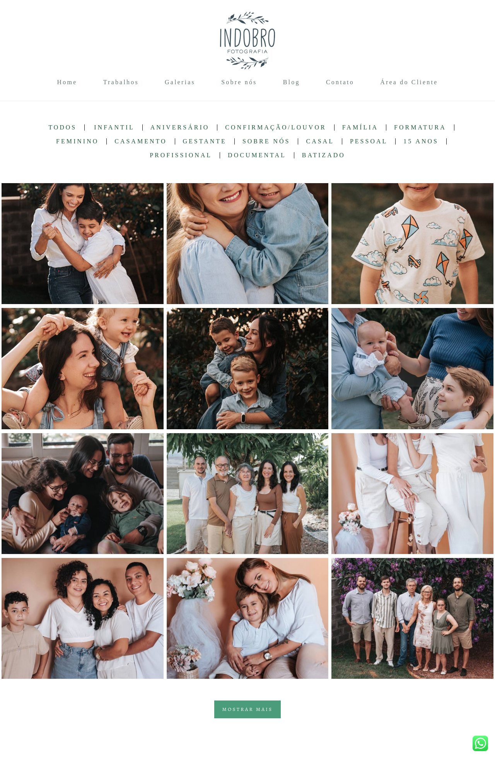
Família (360, 127)
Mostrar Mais (247, 709)
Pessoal (368, 141)
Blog (291, 82)
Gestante (205, 141)
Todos (62, 127)
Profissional (181, 155)
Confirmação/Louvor (275, 127)
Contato (340, 82)
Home (67, 82)
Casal (320, 141)
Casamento (140, 141)
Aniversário (179, 127)
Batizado (323, 155)
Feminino (77, 141)
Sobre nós (239, 82)
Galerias (180, 82)
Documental (257, 155)
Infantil (114, 127)
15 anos (421, 141)
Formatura (420, 127)
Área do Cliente (409, 82)
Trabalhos (121, 82)
